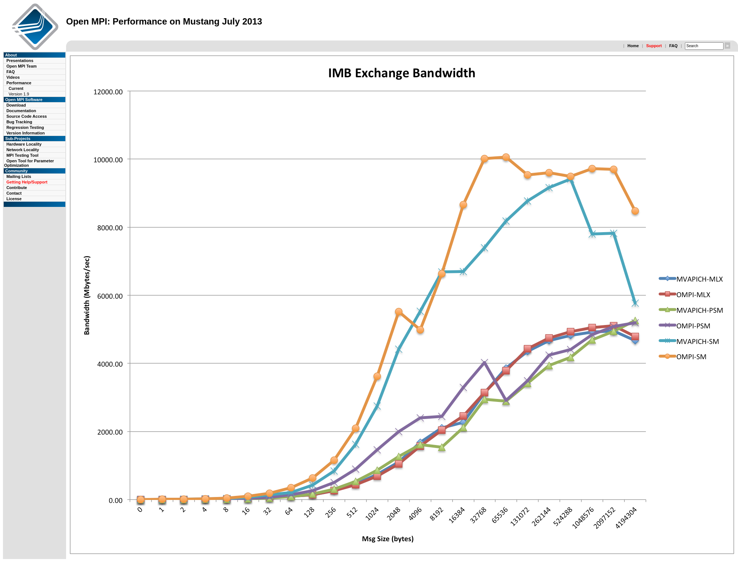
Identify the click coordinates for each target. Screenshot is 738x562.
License (14, 198)
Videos (13, 77)
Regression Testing (25, 127)
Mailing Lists (18, 176)
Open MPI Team (21, 66)
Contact (14, 193)
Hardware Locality (24, 144)
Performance (18, 83)
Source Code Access (26, 116)
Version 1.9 (19, 94)
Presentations (19, 60)
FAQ (673, 45)
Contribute (16, 187)
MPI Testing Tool (22, 155)
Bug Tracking (19, 122)
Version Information (25, 133)
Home (633, 45)
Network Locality (22, 149)
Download (16, 105)
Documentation (21, 110)
